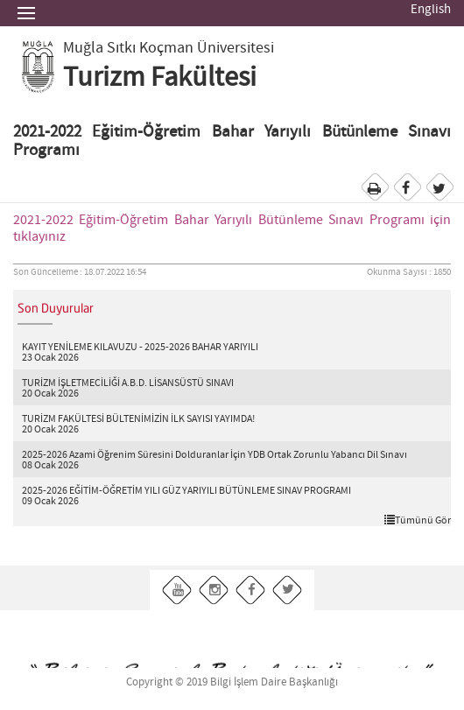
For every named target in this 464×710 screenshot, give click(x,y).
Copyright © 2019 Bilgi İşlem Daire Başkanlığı (232, 682)
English (431, 9)
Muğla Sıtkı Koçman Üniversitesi (168, 48)
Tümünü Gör (417, 520)
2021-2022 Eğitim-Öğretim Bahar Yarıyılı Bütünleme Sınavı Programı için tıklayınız (232, 228)
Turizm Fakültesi (160, 78)
